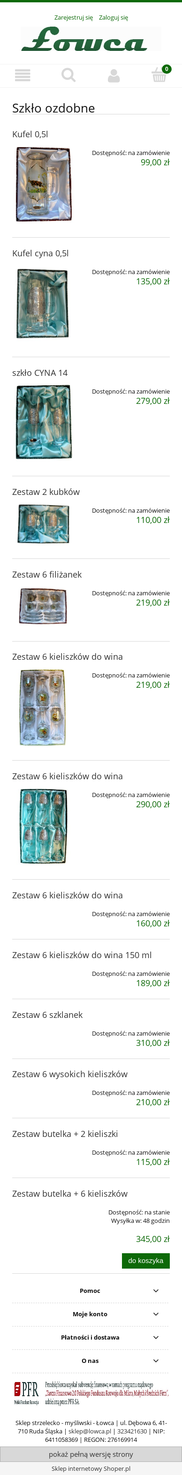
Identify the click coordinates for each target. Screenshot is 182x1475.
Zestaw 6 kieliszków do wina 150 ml (82, 954)
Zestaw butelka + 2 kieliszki (65, 1133)
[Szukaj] (68, 74)
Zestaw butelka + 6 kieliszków (70, 1193)
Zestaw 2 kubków (46, 491)
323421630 (132, 1431)
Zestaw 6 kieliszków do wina (67, 656)
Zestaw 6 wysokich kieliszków (70, 1074)
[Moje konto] (113, 75)
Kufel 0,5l (30, 134)
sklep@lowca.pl (89, 1431)
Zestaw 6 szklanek (47, 1014)
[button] (23, 75)
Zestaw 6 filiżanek (47, 574)
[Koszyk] (159, 74)
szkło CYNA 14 (40, 372)
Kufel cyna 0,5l (40, 253)
